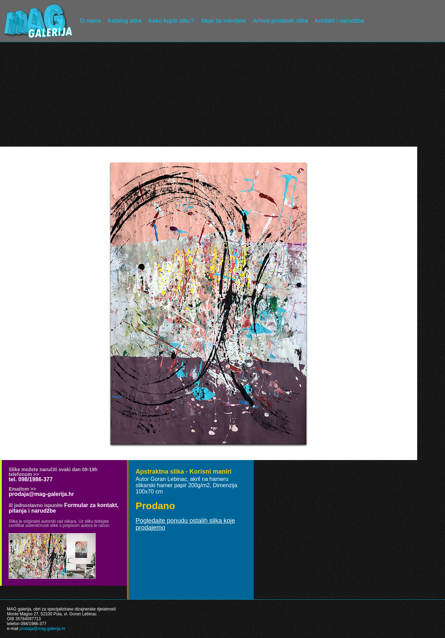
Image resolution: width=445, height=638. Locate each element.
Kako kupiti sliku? (171, 20)
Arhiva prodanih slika (280, 20)
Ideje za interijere (223, 20)
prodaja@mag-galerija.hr (41, 494)
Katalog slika (124, 20)
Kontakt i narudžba (339, 20)
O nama (90, 20)
